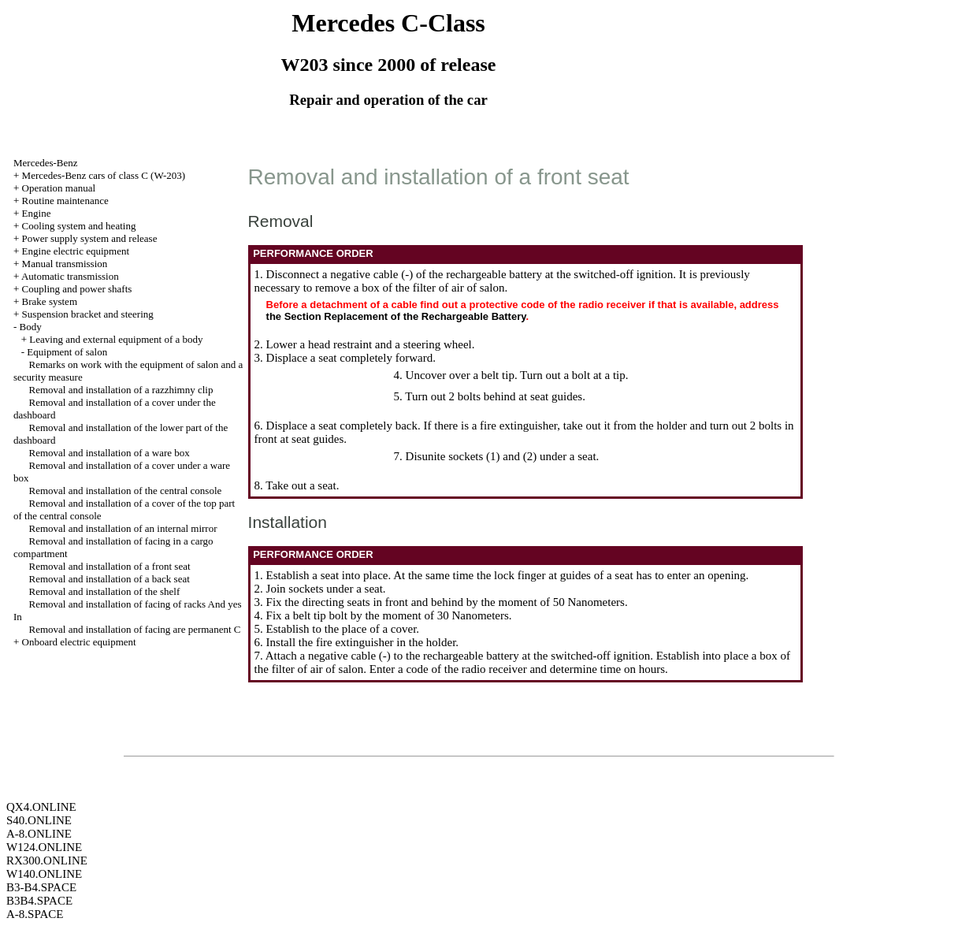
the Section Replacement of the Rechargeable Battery (396, 316)
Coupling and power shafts (77, 289)
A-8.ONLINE (39, 833)
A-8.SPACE (34, 914)
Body (31, 327)
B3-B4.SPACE (41, 887)
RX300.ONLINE (46, 860)
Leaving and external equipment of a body (115, 339)
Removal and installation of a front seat (110, 566)
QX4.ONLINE (41, 807)
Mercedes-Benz (45, 163)
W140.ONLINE (44, 874)
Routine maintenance (65, 200)
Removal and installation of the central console (125, 490)
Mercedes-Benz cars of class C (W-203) (104, 175)
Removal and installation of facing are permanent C (135, 629)
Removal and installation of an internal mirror (123, 528)
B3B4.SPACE (39, 900)
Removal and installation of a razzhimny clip (121, 390)
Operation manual (59, 188)
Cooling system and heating (79, 226)
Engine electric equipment (75, 251)
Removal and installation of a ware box (109, 453)
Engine (36, 213)
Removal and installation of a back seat (109, 579)
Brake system (49, 301)
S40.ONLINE (39, 820)
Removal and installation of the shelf (104, 591)
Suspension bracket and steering (88, 314)
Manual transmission (65, 263)
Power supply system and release (90, 238)
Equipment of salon (67, 352)
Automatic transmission (70, 276)
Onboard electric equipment (79, 642)
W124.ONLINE (44, 847)
